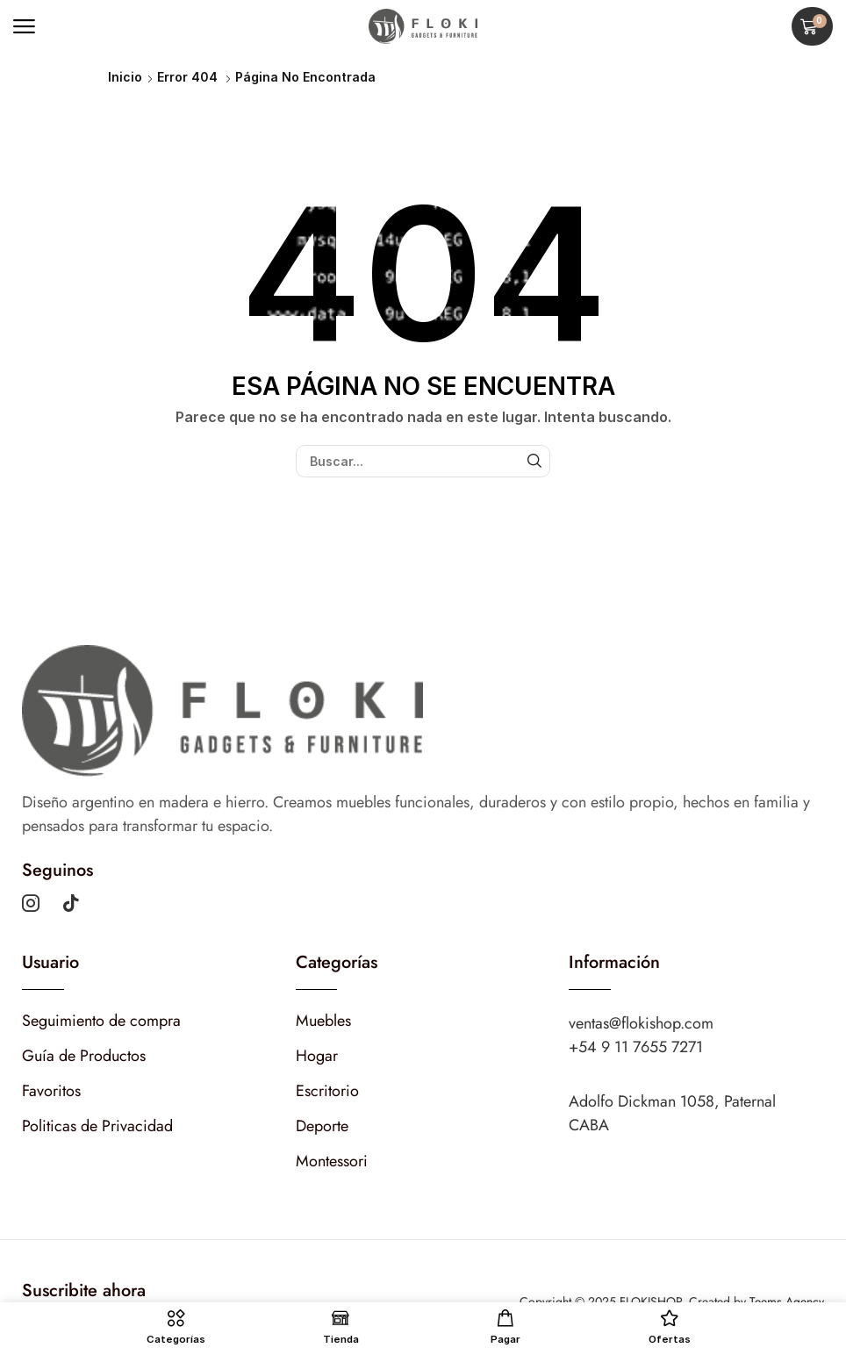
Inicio (125, 76)
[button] (24, 27)
